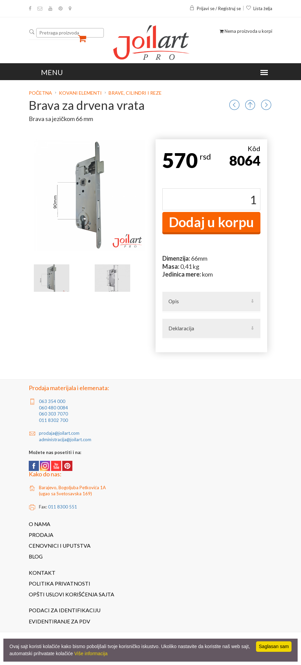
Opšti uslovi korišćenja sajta (71, 594)
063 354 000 (52, 401)
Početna (41, 93)
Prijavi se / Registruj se (215, 8)
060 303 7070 (53, 414)
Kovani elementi (80, 93)
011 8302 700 (53, 420)
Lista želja (259, 8)
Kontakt (42, 573)
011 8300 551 (62, 506)
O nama (39, 524)
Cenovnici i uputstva (60, 546)
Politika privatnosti (59, 583)
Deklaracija (181, 328)
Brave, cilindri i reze (135, 93)
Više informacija (91, 653)
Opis (173, 301)
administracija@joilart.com (65, 439)
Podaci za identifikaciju (64, 610)
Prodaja (41, 535)
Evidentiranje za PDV (59, 621)
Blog (36, 556)
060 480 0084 (53, 407)
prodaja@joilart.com (59, 433)
